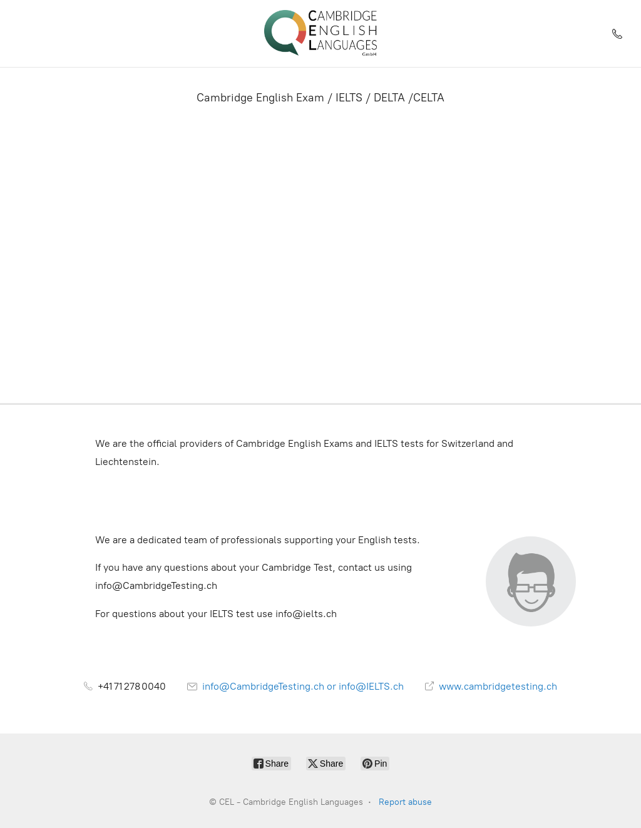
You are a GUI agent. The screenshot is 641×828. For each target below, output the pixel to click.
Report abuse (405, 802)
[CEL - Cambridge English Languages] (320, 33)
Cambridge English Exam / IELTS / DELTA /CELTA (320, 98)
